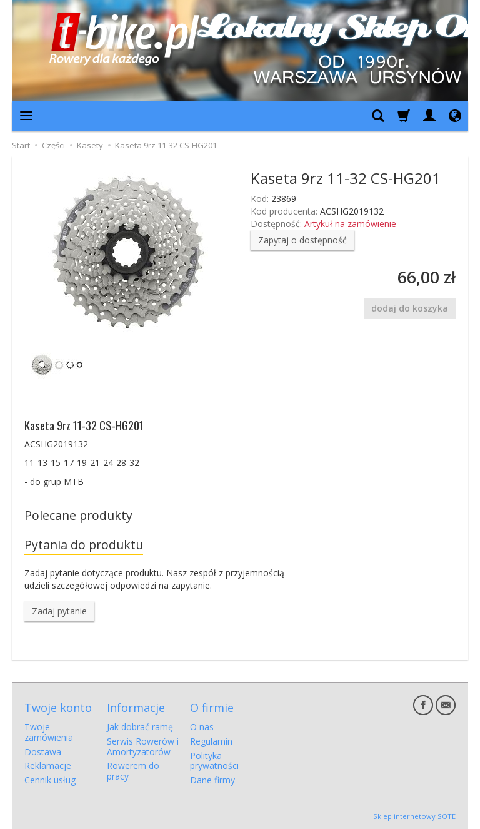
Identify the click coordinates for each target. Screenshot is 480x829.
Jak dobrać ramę (140, 727)
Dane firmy (212, 780)
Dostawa (42, 752)
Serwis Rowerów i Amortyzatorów (143, 746)
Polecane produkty (78, 515)
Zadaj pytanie (59, 611)
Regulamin (211, 741)
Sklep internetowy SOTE (414, 816)
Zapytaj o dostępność (302, 240)
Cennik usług (50, 780)
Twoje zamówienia (48, 732)
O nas (202, 727)
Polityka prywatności (214, 761)
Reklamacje (47, 765)
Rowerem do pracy (133, 771)
